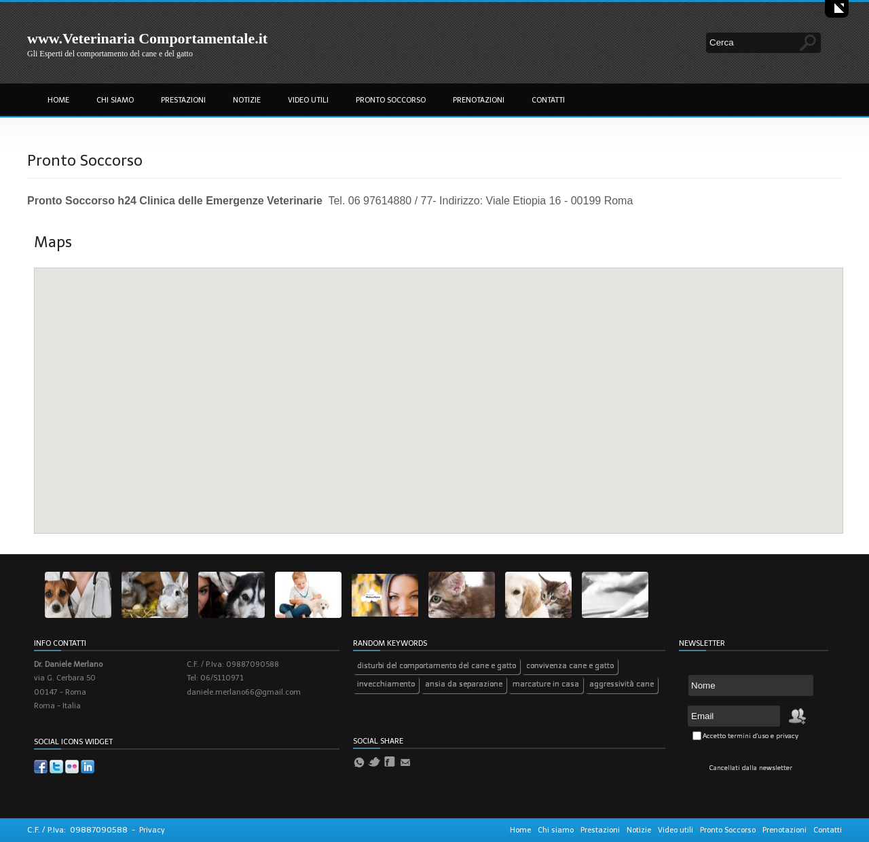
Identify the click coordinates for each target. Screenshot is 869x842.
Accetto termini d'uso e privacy (750, 736)
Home (58, 100)
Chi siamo (115, 100)
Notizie (247, 100)
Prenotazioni (478, 100)
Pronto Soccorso (391, 100)
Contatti (548, 100)
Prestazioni (183, 100)
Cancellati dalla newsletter (750, 768)
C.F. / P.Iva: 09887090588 (77, 830)
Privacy (152, 830)
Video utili (308, 100)
